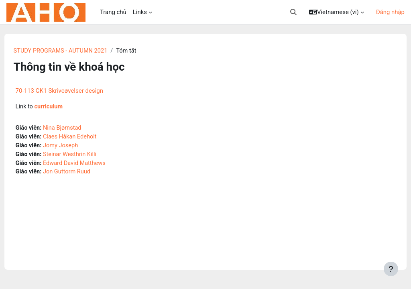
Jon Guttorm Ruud (83, 173)
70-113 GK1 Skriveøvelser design (74, 91)
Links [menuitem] (140, 12)
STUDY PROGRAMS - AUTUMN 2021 (76, 51)
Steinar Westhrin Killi (86, 155)
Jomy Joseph (76, 146)
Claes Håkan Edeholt (86, 137)
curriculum (64, 107)
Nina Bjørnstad (78, 128)
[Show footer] (391, 269)
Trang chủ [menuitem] (113, 12)
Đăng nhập (390, 12)
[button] (293, 12)
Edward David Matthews (91, 164)
